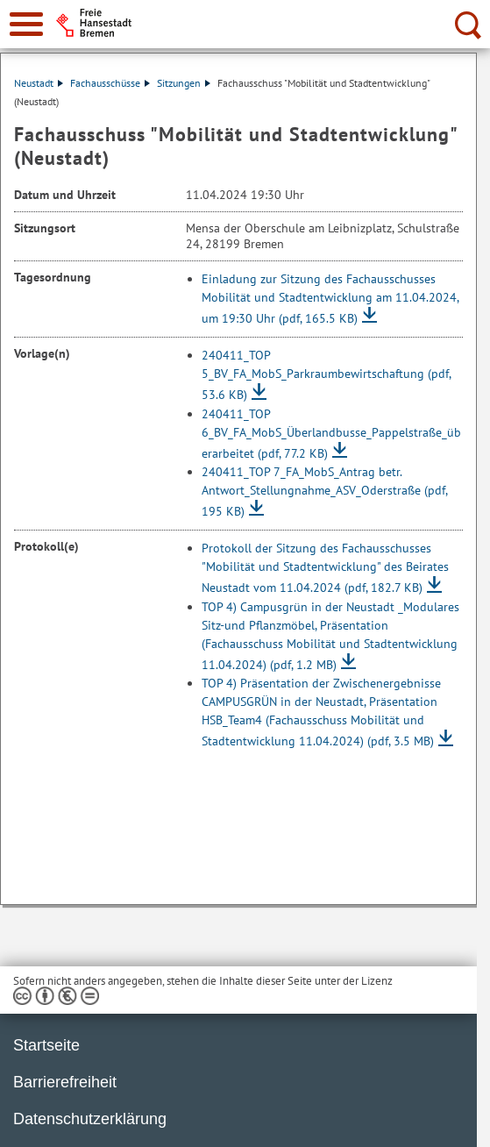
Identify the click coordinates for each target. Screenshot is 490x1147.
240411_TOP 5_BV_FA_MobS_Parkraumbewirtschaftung (326, 375)
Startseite (46, 1045)
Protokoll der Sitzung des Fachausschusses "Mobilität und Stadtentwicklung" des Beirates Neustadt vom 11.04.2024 (325, 567)
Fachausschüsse (110, 82)
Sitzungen (183, 82)
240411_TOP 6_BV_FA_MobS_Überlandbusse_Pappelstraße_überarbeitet (331, 433)
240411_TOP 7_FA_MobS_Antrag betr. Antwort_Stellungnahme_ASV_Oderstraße (324, 491)
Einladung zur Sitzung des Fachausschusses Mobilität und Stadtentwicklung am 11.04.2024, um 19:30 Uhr (330, 298)
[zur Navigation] (26, 24)
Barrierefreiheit (65, 1082)
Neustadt (38, 82)
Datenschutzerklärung (90, 1119)
